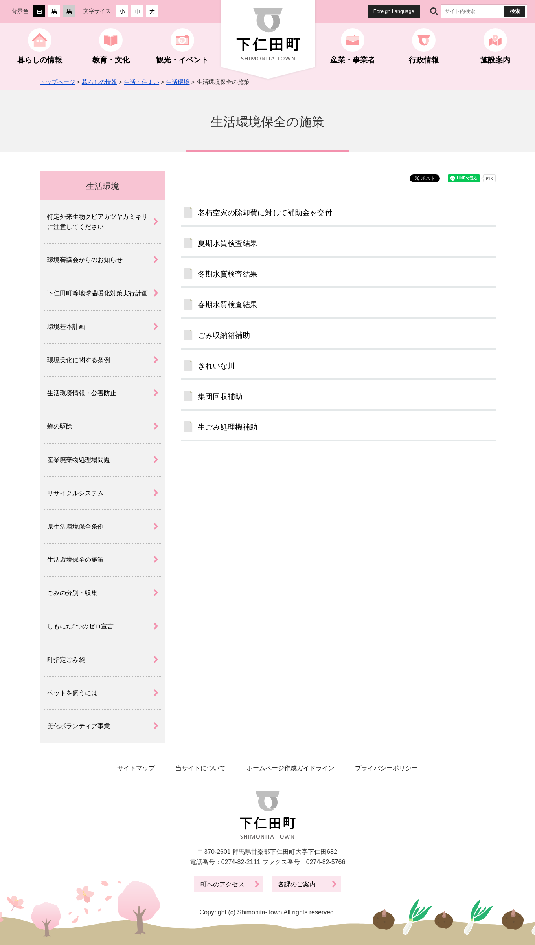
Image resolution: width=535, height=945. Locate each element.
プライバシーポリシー (386, 768)
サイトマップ (136, 768)
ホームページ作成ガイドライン (290, 768)
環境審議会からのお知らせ (85, 259)
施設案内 (495, 60)
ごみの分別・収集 (72, 593)
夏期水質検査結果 (227, 243)
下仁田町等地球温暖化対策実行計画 (97, 293)
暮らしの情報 (39, 60)
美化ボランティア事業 (78, 726)
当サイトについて (200, 768)
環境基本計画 (66, 326)
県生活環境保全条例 (75, 526)
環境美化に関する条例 (78, 360)
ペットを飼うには (72, 693)
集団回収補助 (220, 396)
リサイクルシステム (75, 493)
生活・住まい (141, 82)
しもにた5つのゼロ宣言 (80, 626)
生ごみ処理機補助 (227, 427)
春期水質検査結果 (227, 304)
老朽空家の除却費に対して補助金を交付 (265, 213)
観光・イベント (182, 60)
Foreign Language (393, 11)
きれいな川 (216, 366)
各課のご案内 (297, 884)
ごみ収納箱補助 (224, 335)
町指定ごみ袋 (66, 659)
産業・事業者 (352, 60)
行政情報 (424, 60)
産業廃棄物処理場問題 (78, 459)
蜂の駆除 (59, 426)
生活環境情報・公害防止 (81, 393)
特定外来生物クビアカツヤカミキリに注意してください (97, 221)
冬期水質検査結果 (227, 274)
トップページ (57, 82)
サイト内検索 (434, 11)
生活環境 (177, 82)
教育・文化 (111, 60)
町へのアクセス (222, 884)
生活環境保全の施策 (75, 559)
